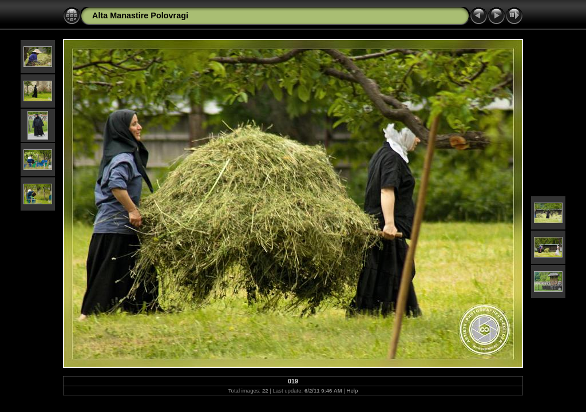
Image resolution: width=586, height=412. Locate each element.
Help (352, 390)
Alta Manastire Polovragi (140, 15)
